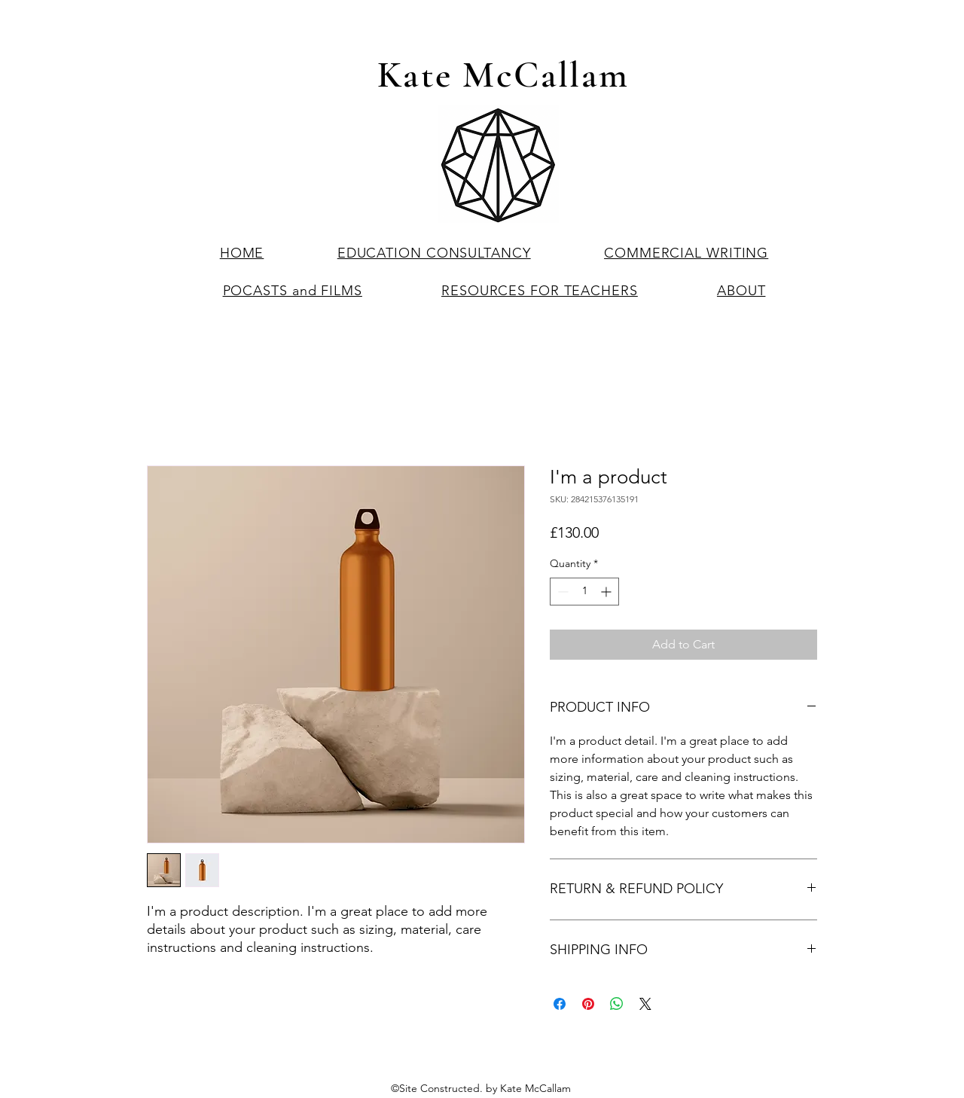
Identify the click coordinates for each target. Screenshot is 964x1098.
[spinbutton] (584, 591)
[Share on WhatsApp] (617, 1004)
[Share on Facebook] (560, 1004)
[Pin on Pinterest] (588, 1004)
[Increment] (607, 591)
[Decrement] (561, 591)
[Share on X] (645, 1004)
